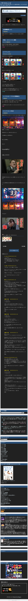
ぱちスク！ (3, 504)
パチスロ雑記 (3, 448)
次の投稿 (4, 246)
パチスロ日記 (23, 15)
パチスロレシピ (6, 3)
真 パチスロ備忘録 (4, 492)
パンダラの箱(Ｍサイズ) (5, 499)
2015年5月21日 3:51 (14, 370)
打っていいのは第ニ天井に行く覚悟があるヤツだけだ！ (15, 517)
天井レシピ (3, 447)
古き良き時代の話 (4, 451)
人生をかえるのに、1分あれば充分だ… (8, 495)
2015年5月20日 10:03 (13, 357)
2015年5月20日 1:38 (12, 279)
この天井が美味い (4, 459)
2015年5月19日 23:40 (12, 256)
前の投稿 (23, 246)
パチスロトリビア (4, 456)
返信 (5, 262)
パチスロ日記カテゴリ (14, 250)
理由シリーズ (3, 460)
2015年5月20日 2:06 (14, 314)
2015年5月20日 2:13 (14, 332)
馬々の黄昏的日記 (4, 493)
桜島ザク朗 (6, 299)
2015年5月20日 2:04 (14, 299)
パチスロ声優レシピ (4, 488)
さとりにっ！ (3, 496)
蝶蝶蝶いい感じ (8, 524)
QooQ (15, 600)
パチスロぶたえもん (4, 501)
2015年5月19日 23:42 (12, 265)
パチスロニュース (4, 455)
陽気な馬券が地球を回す (5, 503)
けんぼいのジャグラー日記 (6, 500)
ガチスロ (2, 491)
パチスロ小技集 (4, 452)
